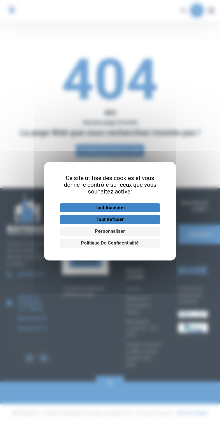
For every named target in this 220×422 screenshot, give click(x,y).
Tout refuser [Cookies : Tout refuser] (110, 219)
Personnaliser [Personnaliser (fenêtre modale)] (110, 231)
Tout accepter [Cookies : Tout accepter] (110, 207)
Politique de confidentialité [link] (110, 243)
